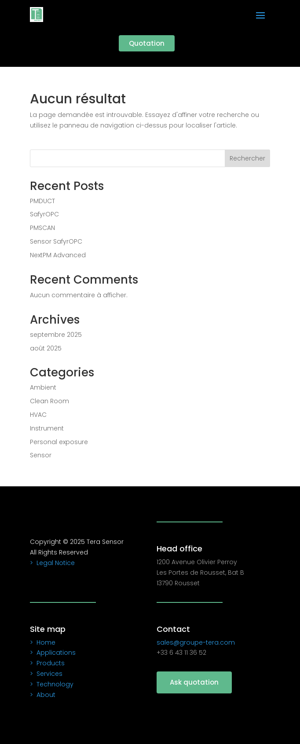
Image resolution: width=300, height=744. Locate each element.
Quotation (147, 43)
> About (42, 694)
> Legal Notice (52, 562)
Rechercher (247, 158)
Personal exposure (59, 442)
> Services (46, 673)
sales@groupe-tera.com (196, 642)
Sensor (40, 455)
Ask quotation (194, 682)
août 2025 (46, 348)
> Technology (51, 684)
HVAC (38, 414)
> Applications (53, 652)
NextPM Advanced (58, 255)
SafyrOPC (44, 214)
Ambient (43, 387)
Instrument (47, 428)
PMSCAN (42, 227)
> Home (42, 642)
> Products (47, 663)
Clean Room (49, 401)
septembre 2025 (56, 334)
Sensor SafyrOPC (56, 241)
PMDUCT (42, 201)
